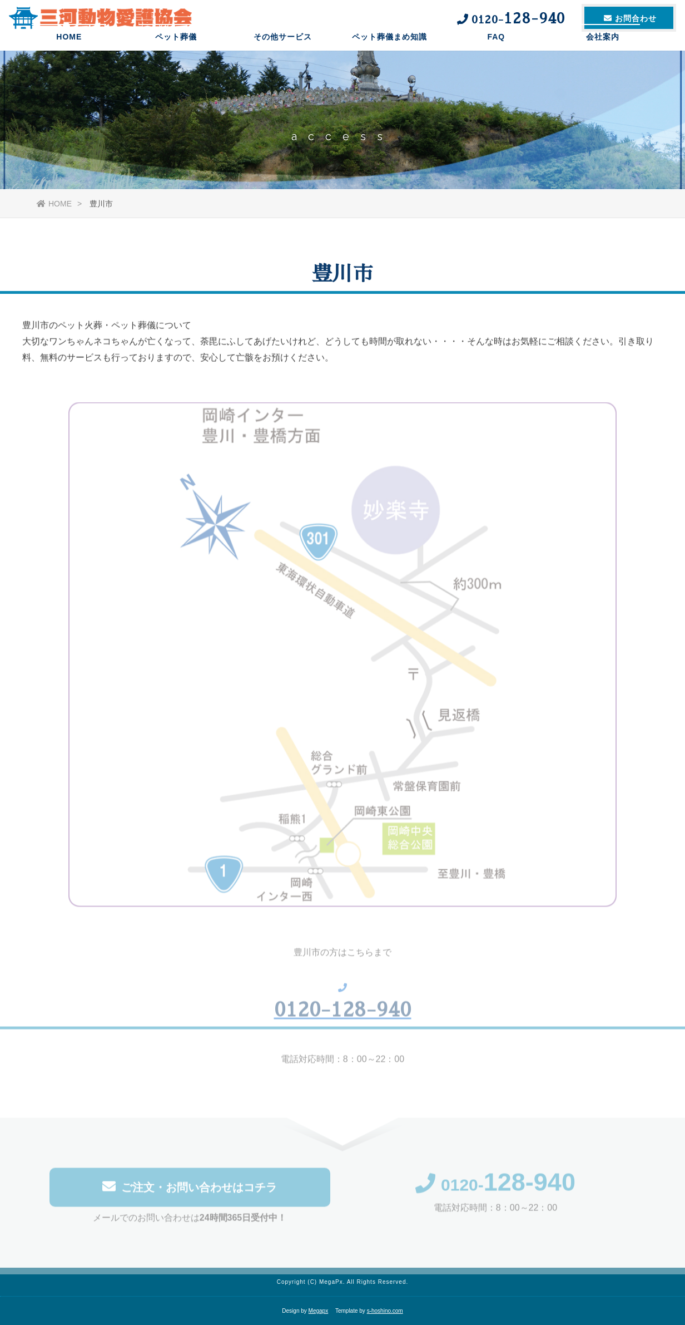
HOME (69, 52)
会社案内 (602, 52)
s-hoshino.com (385, 1311)
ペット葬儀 (176, 52)
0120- (495, 1188)
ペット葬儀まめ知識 (389, 52)
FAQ (496, 52)
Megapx (319, 1311)
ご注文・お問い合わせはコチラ (189, 1190)
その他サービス (283, 52)
